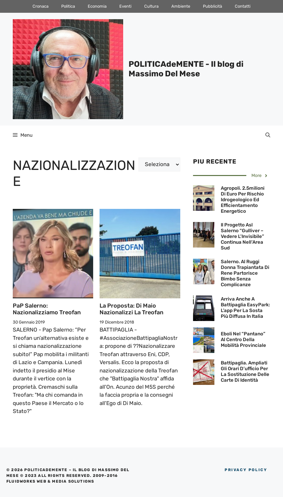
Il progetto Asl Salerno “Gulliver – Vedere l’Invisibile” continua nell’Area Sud (242, 236)
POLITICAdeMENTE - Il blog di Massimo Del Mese (186, 68)
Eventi (125, 6)
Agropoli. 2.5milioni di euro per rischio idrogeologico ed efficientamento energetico (242, 199)
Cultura (151, 6)
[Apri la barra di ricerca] (268, 135)
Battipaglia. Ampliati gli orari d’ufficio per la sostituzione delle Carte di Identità (245, 371)
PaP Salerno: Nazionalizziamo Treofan (47, 309)
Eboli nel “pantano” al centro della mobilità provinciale (243, 339)
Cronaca (40, 6)
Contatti (242, 6)
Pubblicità (212, 6)
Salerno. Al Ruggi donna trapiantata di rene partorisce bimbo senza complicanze (245, 273)
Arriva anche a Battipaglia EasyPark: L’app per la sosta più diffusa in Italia (245, 307)
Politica (68, 6)
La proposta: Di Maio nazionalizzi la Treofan (131, 309)
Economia (97, 6)
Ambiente (180, 6)
